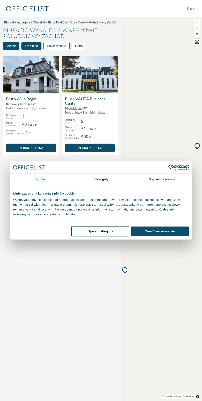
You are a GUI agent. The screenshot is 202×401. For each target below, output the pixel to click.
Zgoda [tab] (40, 179)
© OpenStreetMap (171, 396)
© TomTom (188, 396)
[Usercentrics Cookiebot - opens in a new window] (171, 167)
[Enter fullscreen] (197, 42)
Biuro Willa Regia (21, 98)
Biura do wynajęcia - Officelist (24, 22)
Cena (79, 46)
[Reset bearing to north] (197, 34)
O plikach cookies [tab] (162, 179)
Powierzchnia (56, 46)
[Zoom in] (197, 22)
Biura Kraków (57, 22)
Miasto (11, 46)
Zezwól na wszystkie (160, 231)
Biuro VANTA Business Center (85, 101)
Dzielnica (31, 46)
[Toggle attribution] (197, 396)
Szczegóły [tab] (101, 179)
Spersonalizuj (100, 231)
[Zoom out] (197, 28)
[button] (125, 270)
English (191, 8)
